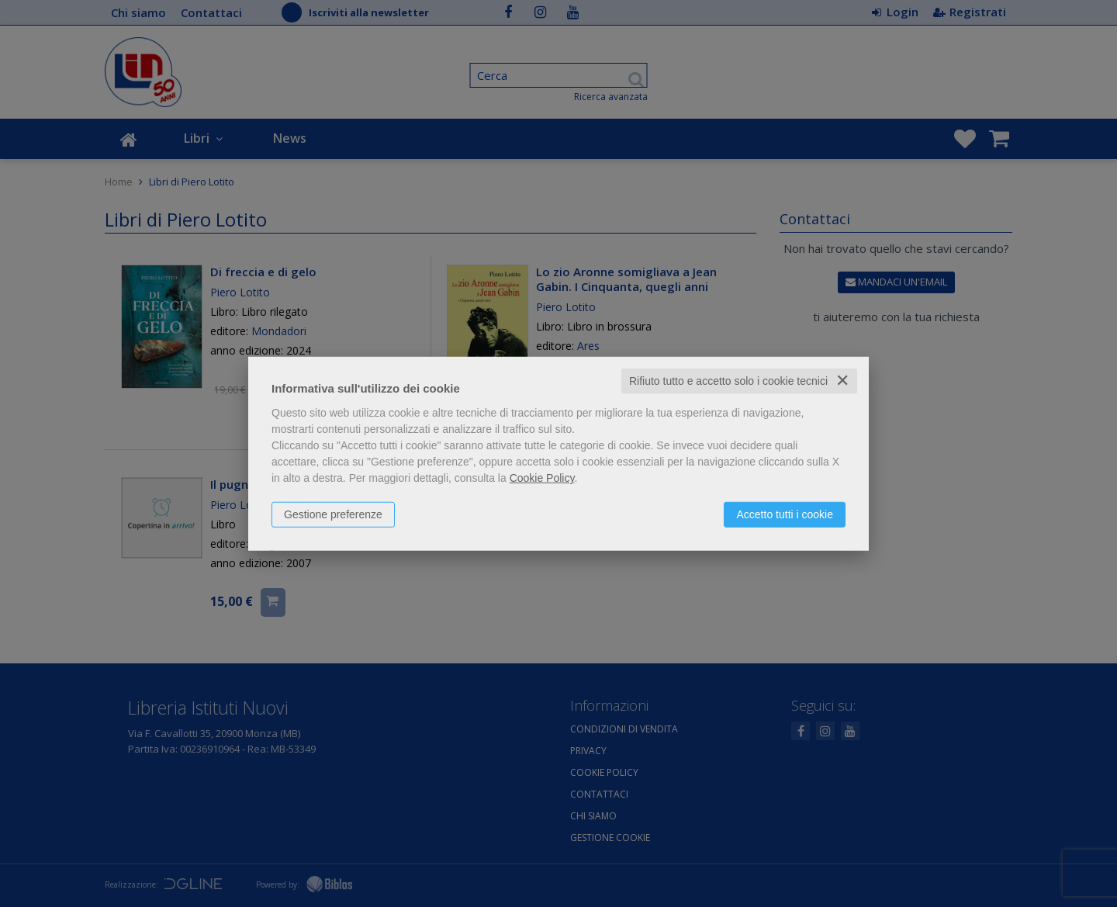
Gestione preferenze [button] (333, 514)
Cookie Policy (542, 478)
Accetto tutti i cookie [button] (784, 514)
